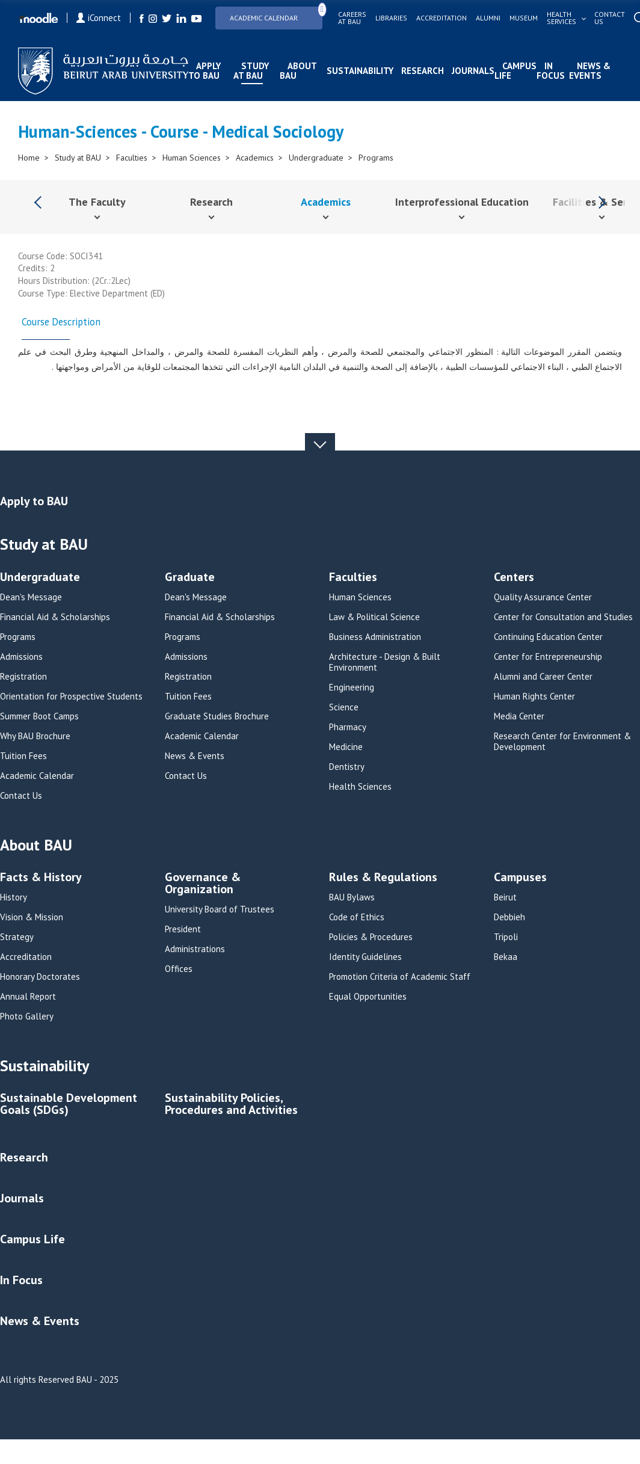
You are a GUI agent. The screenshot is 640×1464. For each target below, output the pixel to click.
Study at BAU (251, 70)
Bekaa (505, 957)
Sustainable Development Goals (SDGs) (68, 1105)
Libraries (391, 18)
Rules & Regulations (383, 878)
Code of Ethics (356, 917)
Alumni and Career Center (543, 676)
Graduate (190, 578)
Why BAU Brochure (35, 736)
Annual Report (28, 996)
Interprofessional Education (462, 202)
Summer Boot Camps (39, 716)
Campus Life (515, 70)
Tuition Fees (23, 756)
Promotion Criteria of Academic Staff (399, 976)
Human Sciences (191, 157)
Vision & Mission (31, 917)
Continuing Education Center (548, 637)
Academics (255, 157)
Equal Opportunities (368, 996)
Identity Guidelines (365, 957)
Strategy (17, 937)
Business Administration (375, 637)
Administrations (195, 949)
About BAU (298, 70)
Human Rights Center (534, 696)
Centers (514, 578)
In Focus (551, 70)
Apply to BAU (204, 70)
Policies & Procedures (371, 937)
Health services (561, 18)
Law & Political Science (374, 617)
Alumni (488, 18)
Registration (23, 676)
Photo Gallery (27, 1016)
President (183, 929)
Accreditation (441, 18)
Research (422, 70)
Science (343, 707)
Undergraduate (316, 157)
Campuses (520, 878)
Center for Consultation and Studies (563, 617)
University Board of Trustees (219, 909)
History (13, 897)
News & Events (590, 70)
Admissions (21, 656)
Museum (523, 18)
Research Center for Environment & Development (562, 741)
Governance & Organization (203, 884)
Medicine (346, 747)
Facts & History (41, 878)
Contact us (609, 18)
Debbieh (509, 917)
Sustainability (360, 70)
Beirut (505, 897)
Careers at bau (352, 18)
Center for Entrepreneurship (548, 656)
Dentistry (347, 766)
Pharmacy (347, 727)
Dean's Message (31, 597)
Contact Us (21, 795)
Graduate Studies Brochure (217, 716)
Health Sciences (360, 786)
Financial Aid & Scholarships (55, 617)
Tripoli (506, 937)
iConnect (98, 18)
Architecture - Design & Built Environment (384, 662)
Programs (375, 157)
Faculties (131, 157)
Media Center (519, 716)
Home (29, 157)
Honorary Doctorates (40, 976)
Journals (473, 70)
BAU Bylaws (352, 897)
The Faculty (97, 202)
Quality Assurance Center (543, 597)
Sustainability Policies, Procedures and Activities (231, 1105)
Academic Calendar (276, 14)
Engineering (351, 687)
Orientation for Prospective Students (71, 696)
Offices (178, 969)
